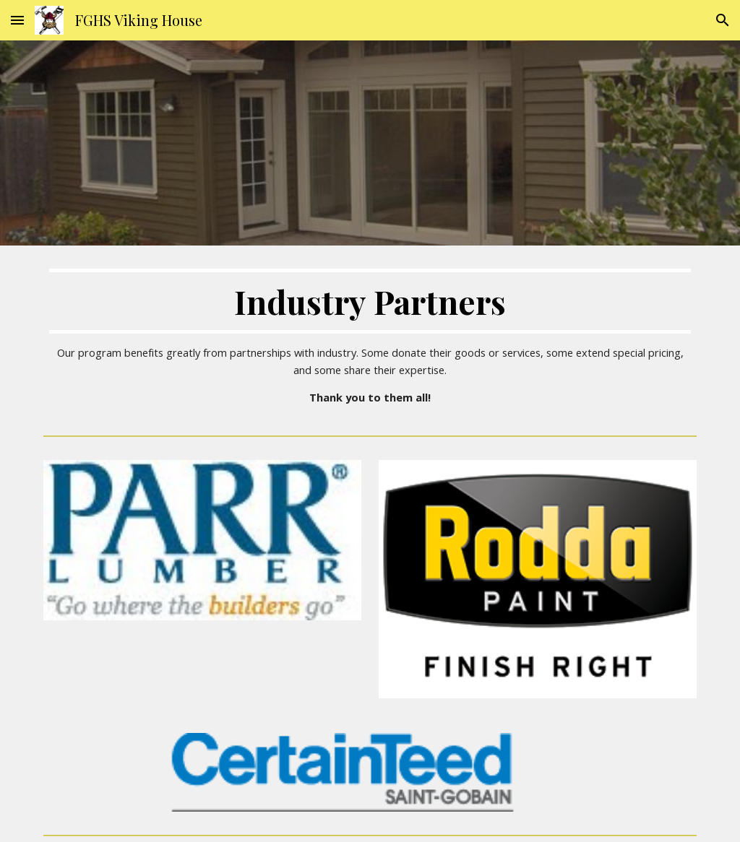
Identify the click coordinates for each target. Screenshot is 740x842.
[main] (370, 337)
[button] (17, 20)
